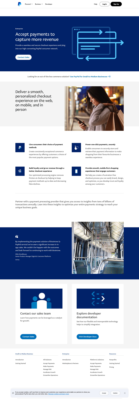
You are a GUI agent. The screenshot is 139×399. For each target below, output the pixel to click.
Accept (104, 393)
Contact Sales (23, 57)
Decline (115, 393)
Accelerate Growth (49, 372)
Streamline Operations (50, 375)
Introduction (19, 360)
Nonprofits (113, 360)
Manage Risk (47, 369)
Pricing (111, 367)
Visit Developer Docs (88, 336)
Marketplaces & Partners (70, 363)
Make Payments (48, 366)
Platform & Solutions (97, 360)
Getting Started (20, 363)
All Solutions (47, 360)
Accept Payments (49, 363)
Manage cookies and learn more (58, 394)
